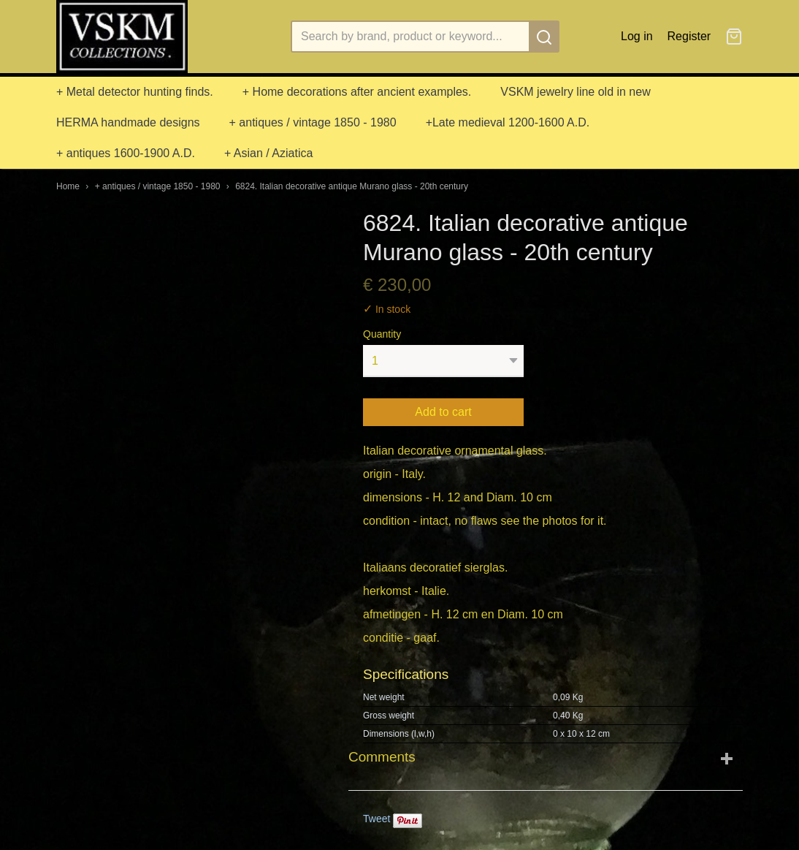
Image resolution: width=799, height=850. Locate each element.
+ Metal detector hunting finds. (134, 92)
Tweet (376, 818)
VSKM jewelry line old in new (575, 92)
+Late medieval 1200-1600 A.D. (508, 122)
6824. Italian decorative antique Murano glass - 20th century (351, 186)
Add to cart (443, 412)
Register (689, 36)
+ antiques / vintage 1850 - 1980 (313, 122)
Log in (637, 36)
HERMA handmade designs (128, 122)
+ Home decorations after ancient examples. (357, 92)
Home (68, 186)
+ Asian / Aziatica (268, 153)
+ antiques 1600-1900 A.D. (125, 153)
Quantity (382, 334)
